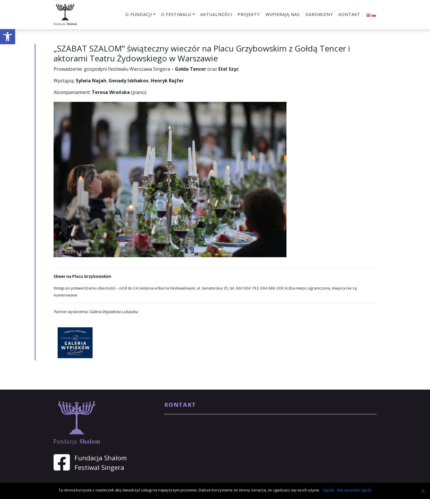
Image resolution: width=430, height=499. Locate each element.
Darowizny (319, 14)
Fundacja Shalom (101, 457)
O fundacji (138, 14)
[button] (7, 36)
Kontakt (349, 14)
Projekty (249, 14)
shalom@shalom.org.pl (307, 423)
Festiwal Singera (99, 467)
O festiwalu (176, 14)
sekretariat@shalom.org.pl (311, 431)
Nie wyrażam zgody (354, 490)
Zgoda (328, 490)
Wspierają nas (283, 14)
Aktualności (216, 14)
